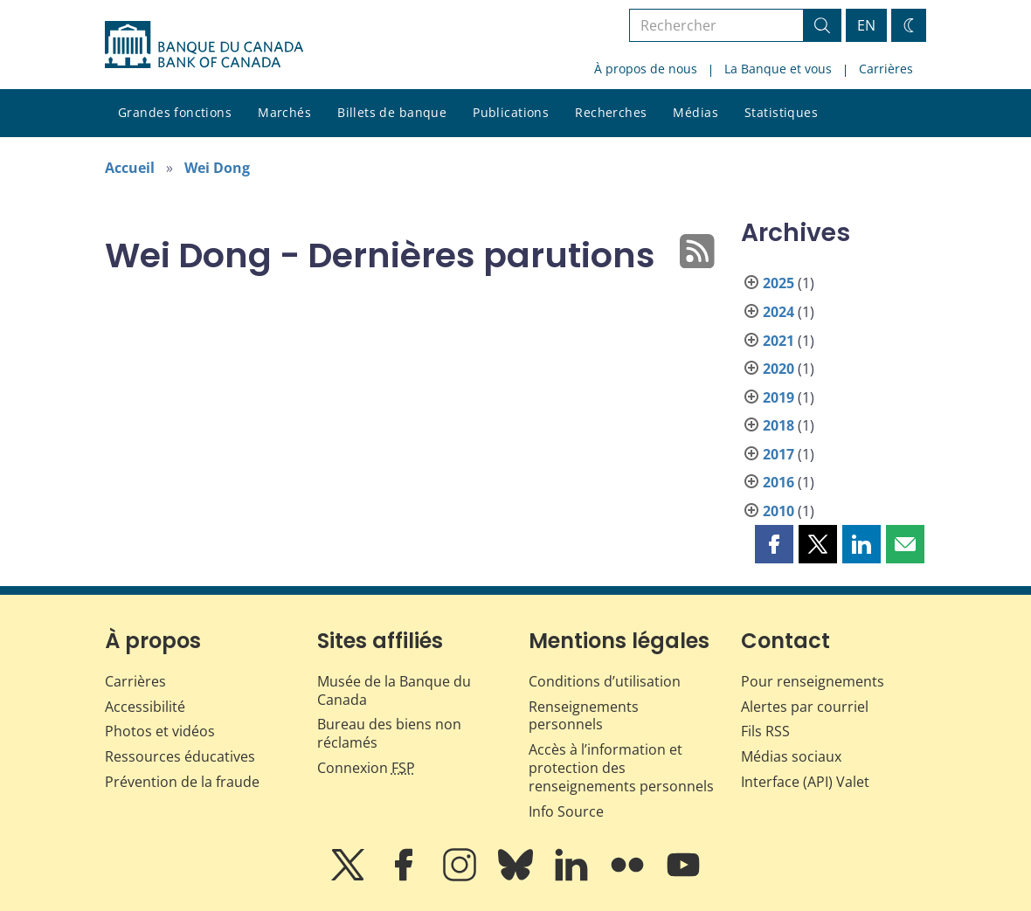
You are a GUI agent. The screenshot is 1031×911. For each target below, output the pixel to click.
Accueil (130, 167)
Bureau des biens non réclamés (389, 733)
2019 (778, 397)
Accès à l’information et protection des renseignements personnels (621, 768)
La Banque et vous (778, 68)
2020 (778, 368)
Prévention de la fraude (182, 781)
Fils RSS (765, 731)
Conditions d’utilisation (605, 681)
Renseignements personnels (584, 716)
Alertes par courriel (804, 706)
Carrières (886, 68)
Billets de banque (391, 112)
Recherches (611, 112)
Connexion (366, 767)
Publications (511, 112)
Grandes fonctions (175, 112)
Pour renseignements (812, 681)
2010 (778, 511)
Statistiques (781, 112)
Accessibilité (145, 706)
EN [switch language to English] (866, 25)
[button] (774, 544)
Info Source (566, 811)
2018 (778, 425)
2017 (778, 454)
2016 (778, 482)
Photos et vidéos (160, 731)
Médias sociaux (791, 756)
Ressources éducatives (180, 756)
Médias (695, 112)
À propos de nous (645, 68)
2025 (778, 283)
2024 (778, 311)
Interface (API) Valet (805, 781)
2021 (778, 340)
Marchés (284, 112)
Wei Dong (217, 167)
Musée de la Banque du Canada (394, 690)
